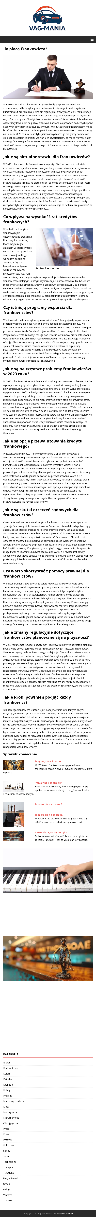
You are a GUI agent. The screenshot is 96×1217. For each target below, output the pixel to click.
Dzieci (6, 1073)
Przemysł (8, 1139)
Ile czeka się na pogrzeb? (49, 814)
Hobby (6, 1090)
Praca (6, 1128)
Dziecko (7, 1079)
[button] (91, 39)
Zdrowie (7, 1200)
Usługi (6, 1189)
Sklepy (6, 1150)
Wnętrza (7, 1195)
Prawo (6, 1134)
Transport (8, 1167)
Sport (6, 1156)
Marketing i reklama (13, 1101)
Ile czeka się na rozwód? (48, 804)
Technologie (9, 1161)
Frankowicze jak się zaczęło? (51, 832)
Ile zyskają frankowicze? (49, 761)
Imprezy (7, 1095)
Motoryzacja (10, 1112)
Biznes (6, 1062)
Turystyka (8, 1172)
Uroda (6, 1183)
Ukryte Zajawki (11, 1178)
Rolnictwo (8, 1145)
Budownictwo (10, 1068)
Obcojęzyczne (10, 1123)
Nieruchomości (11, 1117)
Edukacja (8, 1084)
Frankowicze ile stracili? (48, 782)
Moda (6, 1106)
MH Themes (67, 1213)
